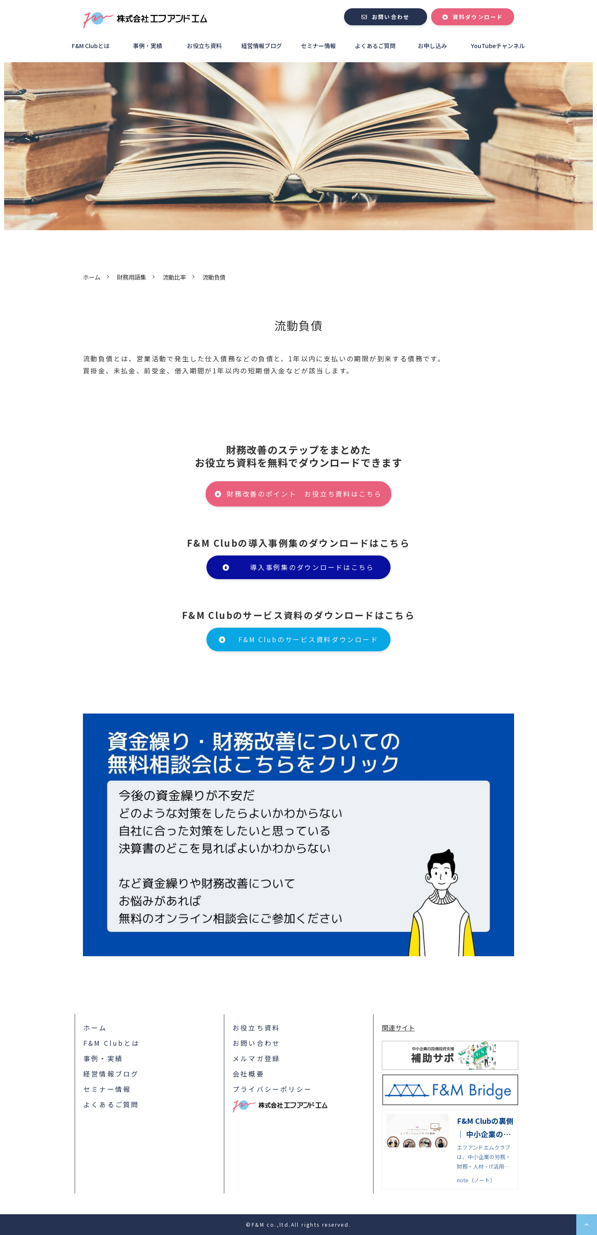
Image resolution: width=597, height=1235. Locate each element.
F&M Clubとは (90, 45)
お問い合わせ (391, 17)
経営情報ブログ (261, 45)
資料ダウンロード (478, 17)
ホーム (91, 277)
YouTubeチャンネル (498, 45)
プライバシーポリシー (272, 1089)
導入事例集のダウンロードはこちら (312, 567)
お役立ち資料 (204, 45)
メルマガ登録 (256, 1058)
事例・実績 (147, 45)
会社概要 (249, 1074)
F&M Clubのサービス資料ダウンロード (308, 639)
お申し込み (432, 45)
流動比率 (174, 277)
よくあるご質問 (375, 45)
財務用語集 (131, 277)
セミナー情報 (318, 45)
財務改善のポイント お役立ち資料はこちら (304, 494)
